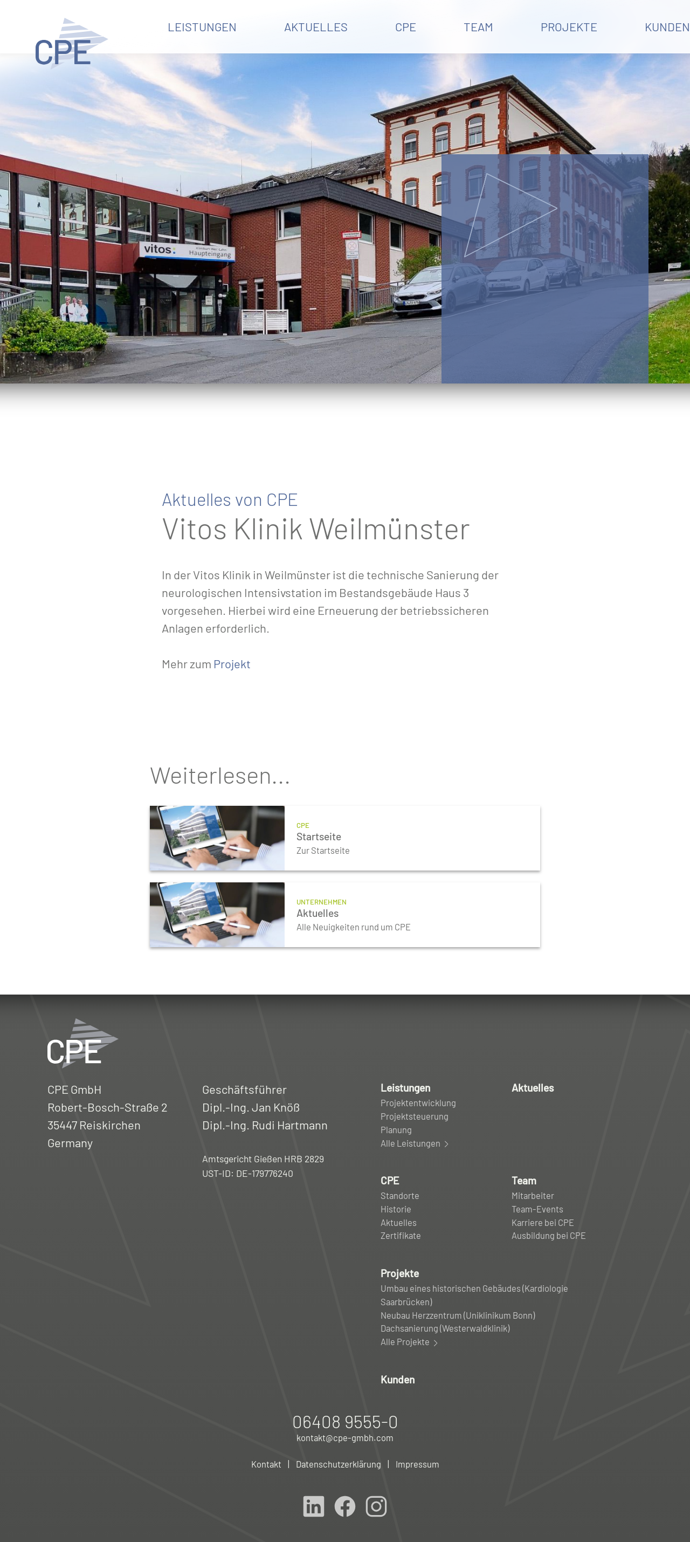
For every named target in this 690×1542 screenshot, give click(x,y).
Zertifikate (401, 1235)
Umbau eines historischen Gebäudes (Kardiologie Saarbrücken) (474, 1295)
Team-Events (537, 1208)
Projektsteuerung (414, 1116)
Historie (396, 1208)
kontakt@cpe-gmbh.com (345, 1437)
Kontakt (266, 1463)
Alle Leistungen (416, 1143)
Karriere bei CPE (543, 1222)
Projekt (232, 663)
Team (478, 26)
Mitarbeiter (533, 1195)
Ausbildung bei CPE (549, 1235)
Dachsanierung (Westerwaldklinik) (445, 1327)
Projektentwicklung (418, 1102)
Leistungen (202, 26)
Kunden (398, 1379)
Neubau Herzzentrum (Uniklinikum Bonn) (458, 1315)
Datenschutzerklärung (338, 1463)
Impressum (417, 1463)
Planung (396, 1129)
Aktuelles (316, 26)
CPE (405, 26)
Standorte (400, 1195)
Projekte (569, 26)
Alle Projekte (410, 1341)
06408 (345, 1421)
